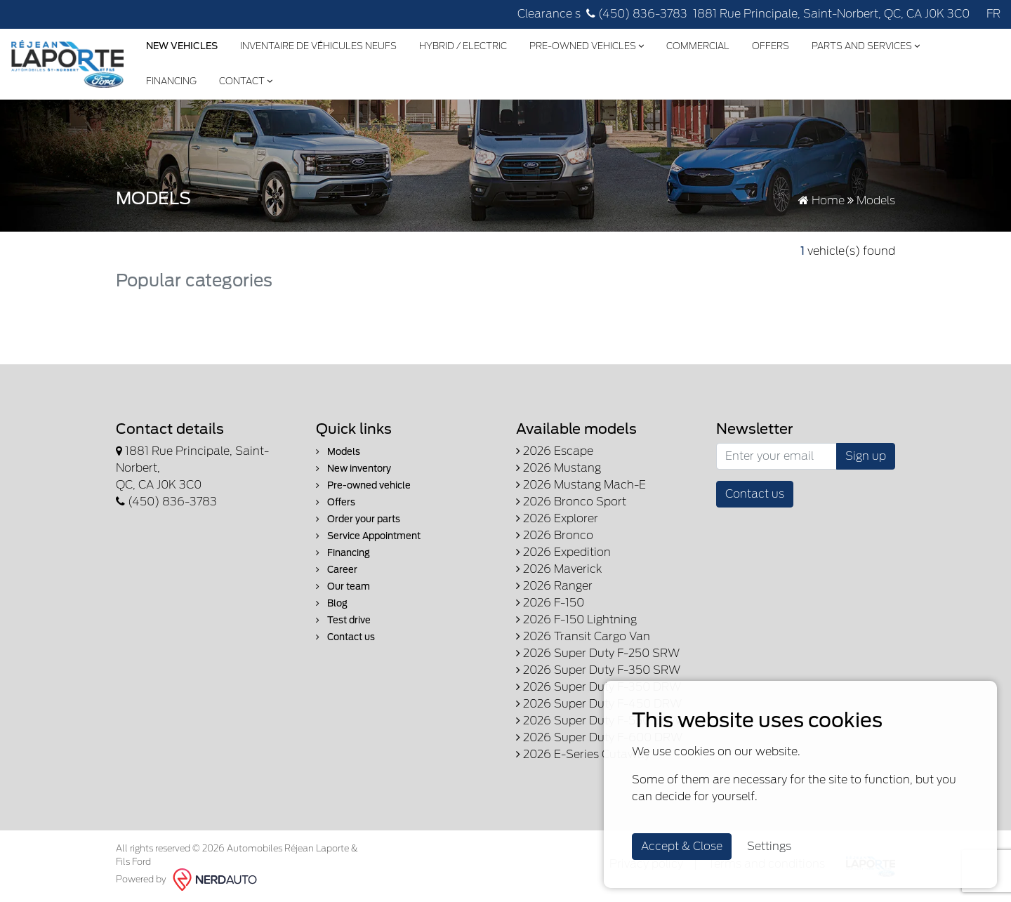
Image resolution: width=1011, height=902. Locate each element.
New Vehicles (182, 46)
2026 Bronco (554, 535)
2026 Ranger (554, 585)
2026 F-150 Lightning (576, 619)
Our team (343, 586)
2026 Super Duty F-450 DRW (599, 703)
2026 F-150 (550, 602)
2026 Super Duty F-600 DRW (599, 737)
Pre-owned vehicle (363, 485)
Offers (770, 46)
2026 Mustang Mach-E (581, 484)
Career (336, 569)
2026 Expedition (563, 552)
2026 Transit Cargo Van (583, 636)
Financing (171, 81)
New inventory (353, 468)
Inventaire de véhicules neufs (318, 46)
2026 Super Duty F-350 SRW (598, 670)
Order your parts (358, 519)
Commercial (697, 46)
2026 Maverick (559, 569)
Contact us (345, 637)
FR (993, 13)
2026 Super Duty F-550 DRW (598, 720)
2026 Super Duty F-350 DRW (598, 687)
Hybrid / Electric (463, 46)
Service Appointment (368, 536)
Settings (769, 846)
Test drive (343, 620)
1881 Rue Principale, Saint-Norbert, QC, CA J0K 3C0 (831, 13)
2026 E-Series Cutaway (583, 754)
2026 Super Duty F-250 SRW (598, 653)
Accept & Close (681, 846)
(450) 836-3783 (636, 13)
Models (338, 451)
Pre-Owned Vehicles (586, 46)
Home (821, 200)
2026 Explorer (557, 518)
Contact (245, 81)
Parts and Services (866, 46)
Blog (332, 603)
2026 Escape (554, 451)
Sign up (865, 456)
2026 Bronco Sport (571, 501)
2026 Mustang (558, 468)
